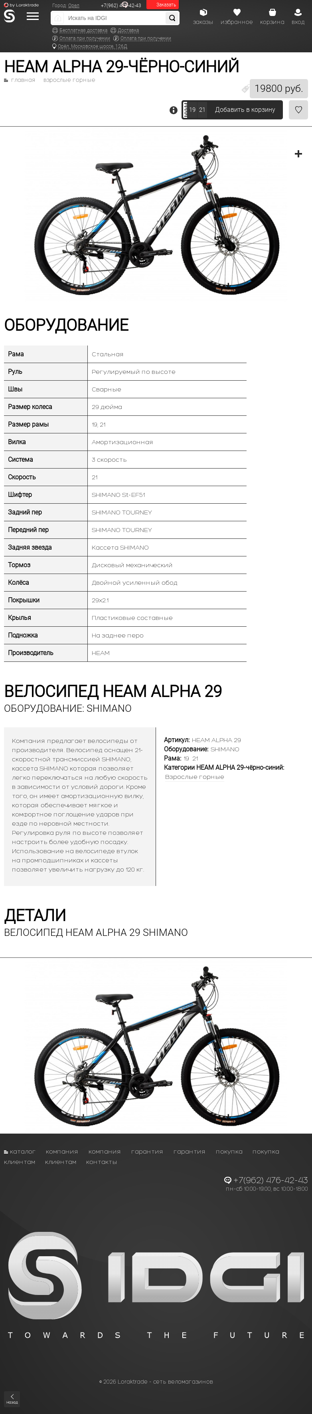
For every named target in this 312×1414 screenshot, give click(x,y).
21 (202, 109)
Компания (62, 1151)
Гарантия (147, 1151)
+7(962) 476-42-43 (121, 5)
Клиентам (19, 1162)
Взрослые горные (69, 80)
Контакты (101, 1162)
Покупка (229, 1151)
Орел (73, 5)
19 (192, 109)
